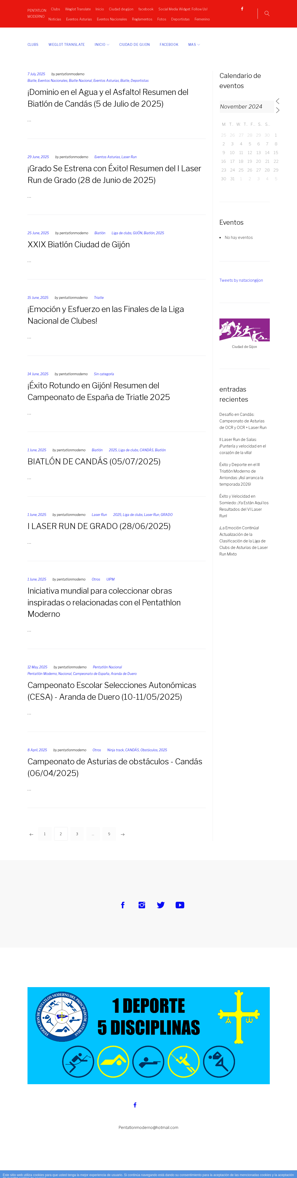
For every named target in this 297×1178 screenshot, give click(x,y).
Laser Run (129, 165)
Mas (192, 52)
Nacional (65, 681)
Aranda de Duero (124, 681)
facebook (143, 8)
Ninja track (115, 757)
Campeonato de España (91, 681)
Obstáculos (149, 757)
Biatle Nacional (80, 88)
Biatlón (99, 241)
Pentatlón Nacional (107, 675)
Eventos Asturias (87, 18)
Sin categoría (104, 381)
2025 (160, 241)
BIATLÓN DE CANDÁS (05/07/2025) (94, 469)
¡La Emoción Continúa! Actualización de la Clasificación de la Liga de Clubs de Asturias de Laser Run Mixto (243, 548)
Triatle (99, 305)
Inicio (97, 8)
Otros (96, 587)
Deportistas (188, 18)
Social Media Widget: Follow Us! (180, 8)
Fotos (169, 18)
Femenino (127, 28)
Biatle (31, 88)
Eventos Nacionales (120, 18)
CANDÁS (147, 458)
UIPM (110, 587)
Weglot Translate (75, 8)
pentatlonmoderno (70, 82)
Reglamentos (150, 18)
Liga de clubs (121, 241)
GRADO (167, 522)
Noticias (62, 18)
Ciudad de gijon (119, 8)
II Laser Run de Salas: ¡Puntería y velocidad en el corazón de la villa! (242, 453)
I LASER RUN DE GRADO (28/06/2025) (100, 534)
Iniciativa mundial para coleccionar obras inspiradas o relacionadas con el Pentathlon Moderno (108, 609)
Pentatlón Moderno (42, 681)
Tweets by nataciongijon (241, 288)
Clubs (53, 8)
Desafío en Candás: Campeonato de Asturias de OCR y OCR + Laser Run (243, 428)
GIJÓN (137, 241)
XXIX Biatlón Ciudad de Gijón (81, 252)
